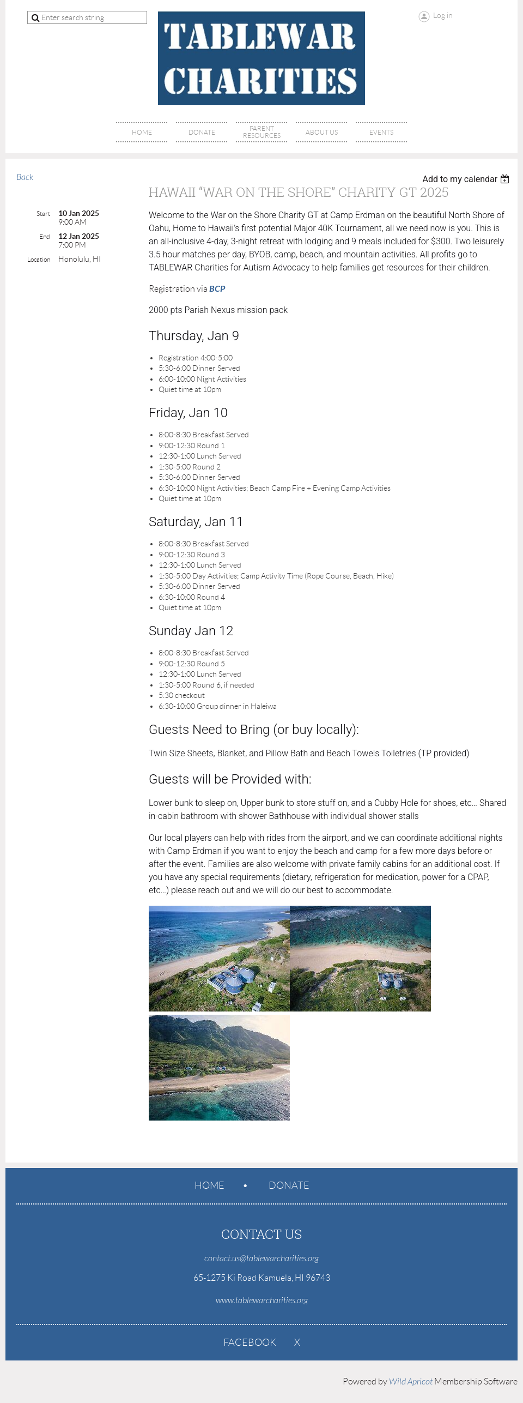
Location (38, 259)
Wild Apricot (411, 1382)
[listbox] (467, 179)
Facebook (249, 1342)
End (44, 236)
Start (43, 213)
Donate (289, 1185)
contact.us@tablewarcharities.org (261, 1258)
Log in (443, 15)
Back (24, 177)
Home (209, 1185)
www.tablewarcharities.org (262, 1300)
